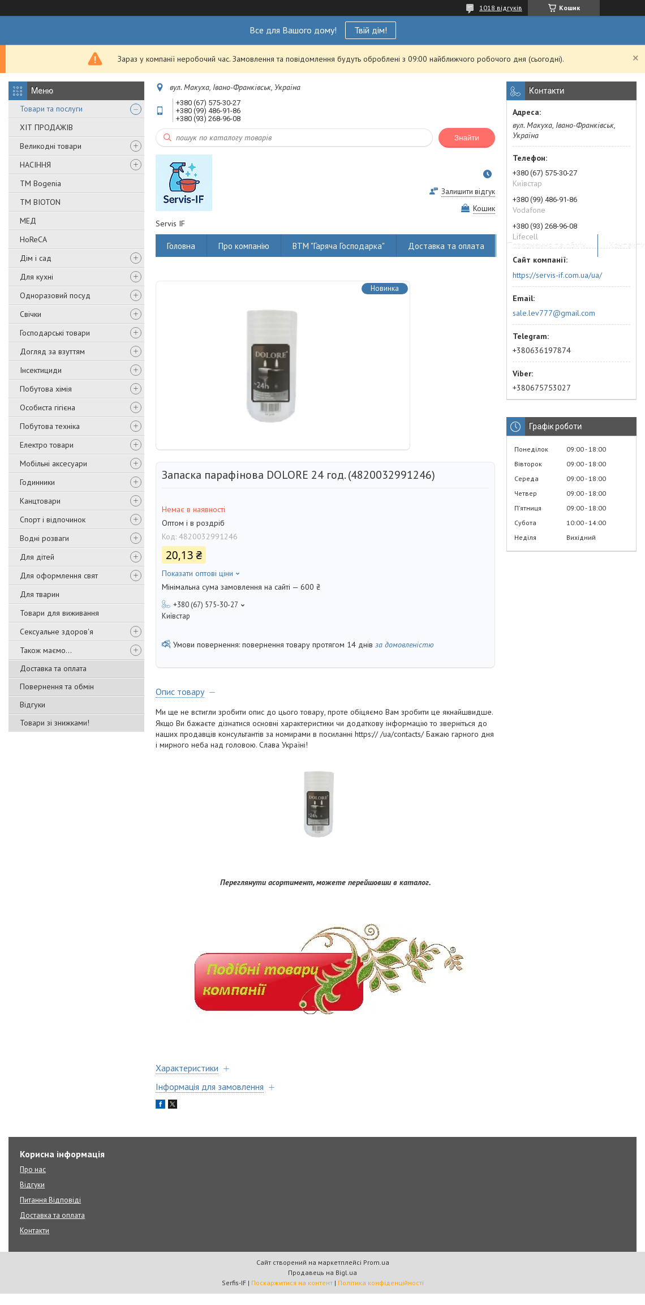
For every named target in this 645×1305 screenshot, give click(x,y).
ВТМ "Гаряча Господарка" (339, 246)
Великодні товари (50, 146)
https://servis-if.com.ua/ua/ (557, 275)
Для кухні (36, 277)
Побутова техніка (50, 426)
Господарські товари (55, 333)
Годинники (37, 482)
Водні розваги (44, 538)
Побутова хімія (46, 389)
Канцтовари (40, 501)
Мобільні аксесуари (53, 463)
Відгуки (32, 704)
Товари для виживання (59, 613)
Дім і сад (35, 258)
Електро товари (47, 445)
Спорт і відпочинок (52, 519)
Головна (181, 246)
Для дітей (37, 557)
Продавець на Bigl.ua (322, 1272)
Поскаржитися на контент (292, 1282)
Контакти (34, 1230)
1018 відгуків (500, 7)
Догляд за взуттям (52, 351)
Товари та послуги (51, 109)
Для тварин (39, 594)
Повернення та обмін (57, 686)
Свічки (30, 314)
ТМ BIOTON (40, 202)
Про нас (33, 1169)
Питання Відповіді (50, 1200)
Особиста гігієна (47, 407)
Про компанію (243, 246)
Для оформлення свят (59, 575)
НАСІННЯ (35, 165)
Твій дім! (370, 30)
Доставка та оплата (53, 668)
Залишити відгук (468, 191)
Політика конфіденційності (381, 1282)
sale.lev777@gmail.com (554, 313)
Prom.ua (376, 1262)
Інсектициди (41, 370)
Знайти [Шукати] (466, 138)
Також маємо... (46, 650)
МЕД (28, 221)
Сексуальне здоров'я (56, 631)
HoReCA (33, 239)
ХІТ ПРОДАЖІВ (46, 127)
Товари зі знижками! (54, 723)
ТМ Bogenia (40, 183)
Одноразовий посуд (55, 295)
